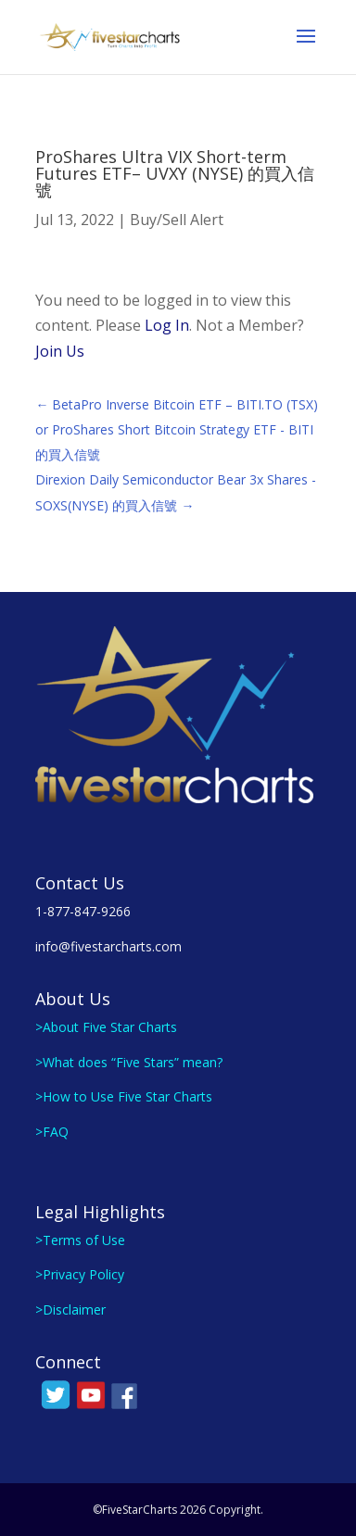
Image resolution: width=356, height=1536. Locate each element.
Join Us (59, 351)
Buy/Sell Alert (176, 219)
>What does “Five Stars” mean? (128, 1062)
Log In (167, 325)
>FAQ (52, 1131)
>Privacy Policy (79, 1274)
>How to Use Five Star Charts (123, 1096)
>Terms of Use (80, 1240)
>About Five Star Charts (106, 1027)
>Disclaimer (70, 1309)
